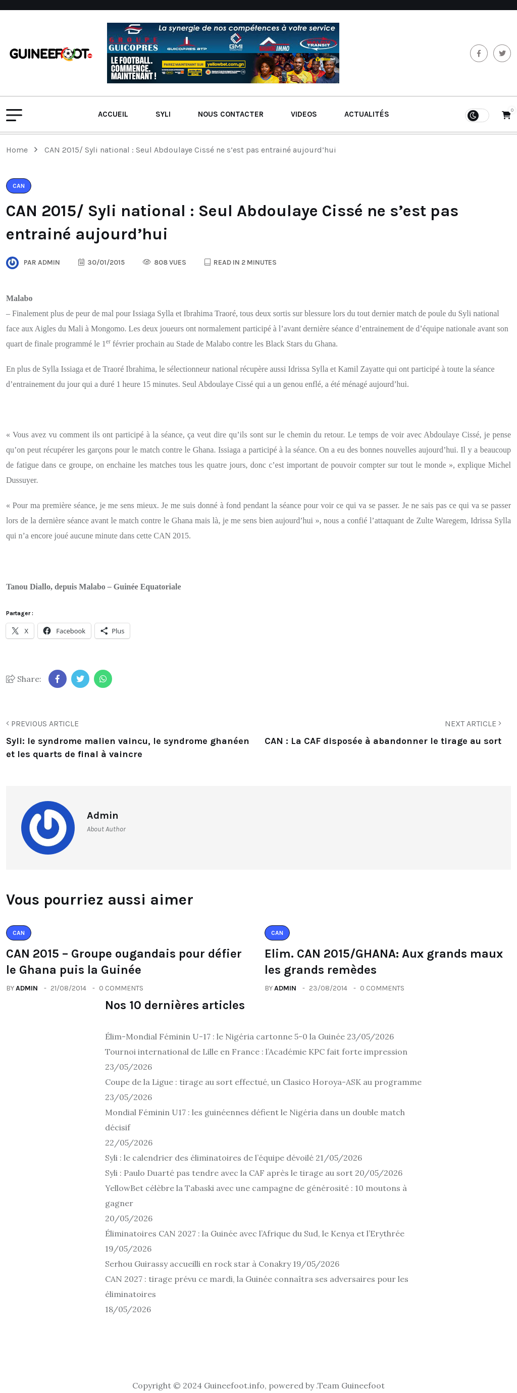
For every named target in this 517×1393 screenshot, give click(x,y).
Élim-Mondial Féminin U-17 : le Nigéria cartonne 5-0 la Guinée (225, 1036)
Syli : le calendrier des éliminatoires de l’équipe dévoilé (209, 1158)
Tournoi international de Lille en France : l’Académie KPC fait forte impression (256, 1052)
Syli (163, 114)
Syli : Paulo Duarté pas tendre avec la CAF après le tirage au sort (229, 1173)
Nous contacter (231, 114)
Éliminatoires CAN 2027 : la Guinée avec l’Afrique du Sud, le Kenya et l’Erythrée (254, 1233)
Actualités (366, 114)
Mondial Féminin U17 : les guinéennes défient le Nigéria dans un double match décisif (255, 1119)
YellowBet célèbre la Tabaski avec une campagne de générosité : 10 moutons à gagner (256, 1195)
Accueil (113, 114)
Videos (304, 114)
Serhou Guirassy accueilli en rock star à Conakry (198, 1264)
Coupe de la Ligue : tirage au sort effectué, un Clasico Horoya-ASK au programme (263, 1082)
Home (19, 150)
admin (27, 988)
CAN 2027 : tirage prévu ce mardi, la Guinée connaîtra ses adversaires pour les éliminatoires (256, 1286)
